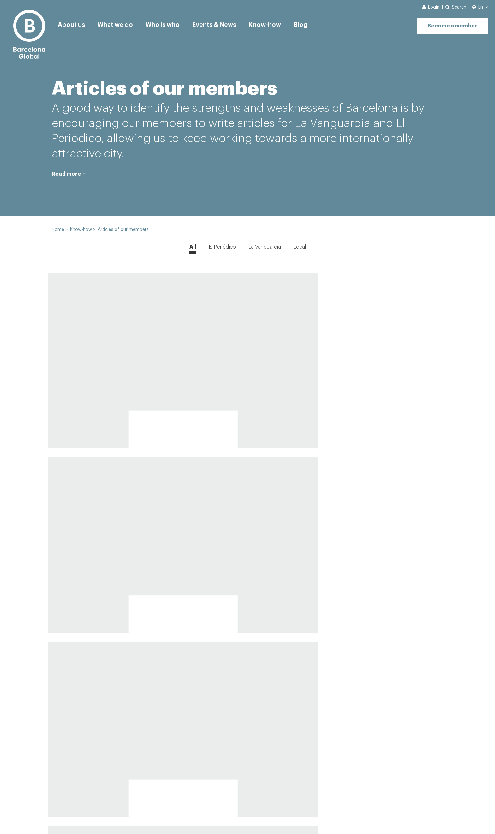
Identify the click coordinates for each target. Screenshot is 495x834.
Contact (62, 818)
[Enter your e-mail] (313, 774)
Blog (306, 24)
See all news (126, 789)
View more (247, 681)
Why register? (74, 789)
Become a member (449, 23)
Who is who (164, 24)
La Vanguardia (264, 246)
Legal (204, 818)
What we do (116, 24)
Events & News (217, 24)
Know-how (269, 24)
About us (71, 24)
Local (300, 246)
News (89, 818)
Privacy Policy (123, 818)
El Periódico (222, 246)
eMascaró (431, 818)
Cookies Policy (169, 818)
